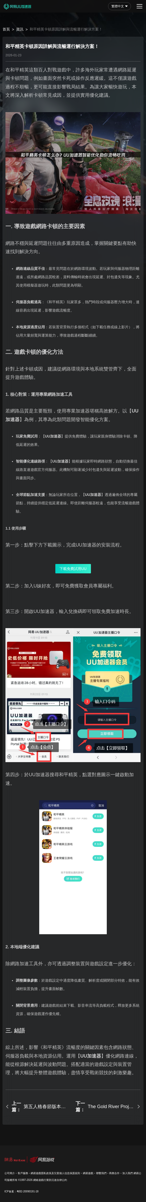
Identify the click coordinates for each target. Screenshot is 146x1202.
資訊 (19, 29)
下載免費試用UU (73, 569)
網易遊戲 (88, 1173)
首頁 (6, 29)
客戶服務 (23, 1173)
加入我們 (127, 1173)
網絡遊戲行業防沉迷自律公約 (50, 1180)
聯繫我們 (101, 1173)
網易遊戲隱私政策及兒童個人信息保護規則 (55, 1173)
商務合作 (114, 1173)
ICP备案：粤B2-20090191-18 (21, 1191)
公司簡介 (9, 1173)
